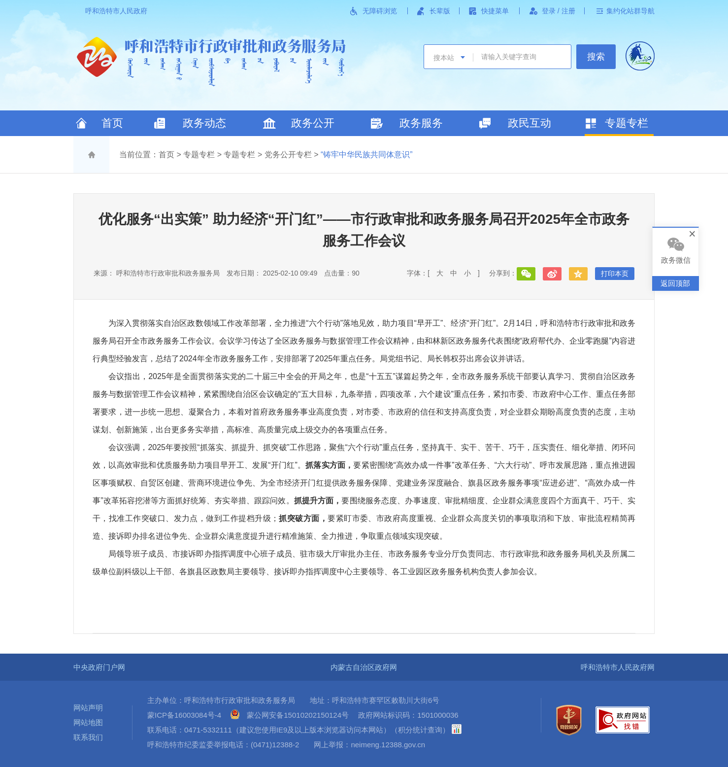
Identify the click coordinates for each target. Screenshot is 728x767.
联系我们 (88, 737)
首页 (112, 123)
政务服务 (421, 123)
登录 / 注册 (558, 11)
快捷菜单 (495, 11)
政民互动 (529, 123)
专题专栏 (626, 123)
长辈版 (440, 11)
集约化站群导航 (630, 11)
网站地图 (88, 722)
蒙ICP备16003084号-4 (184, 715)
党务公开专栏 (288, 154)
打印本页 (615, 274)
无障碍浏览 (380, 11)
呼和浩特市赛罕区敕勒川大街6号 (385, 700)
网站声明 (88, 707)
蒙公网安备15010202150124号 (298, 715)
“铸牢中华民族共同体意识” (367, 154)
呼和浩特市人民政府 (116, 11)
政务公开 (312, 123)
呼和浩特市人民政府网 (618, 667)
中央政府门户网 (99, 667)
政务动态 (204, 123)
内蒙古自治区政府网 (364, 667)
